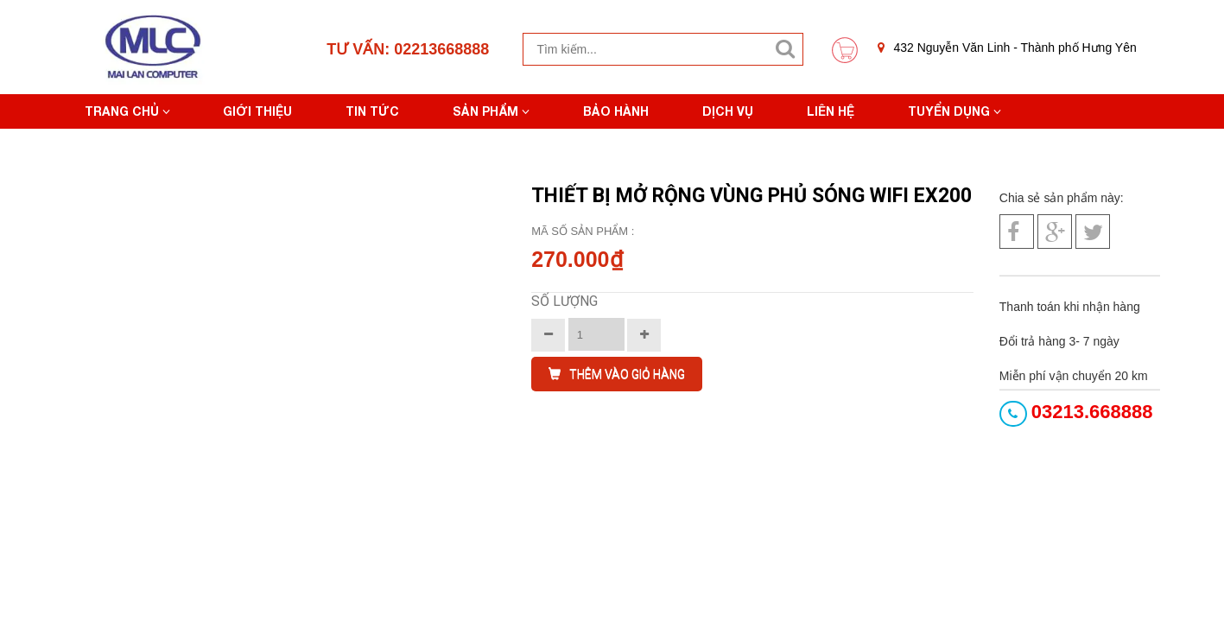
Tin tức (372, 111)
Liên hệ (830, 111)
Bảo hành (616, 111)
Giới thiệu (257, 111)
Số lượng (564, 301)
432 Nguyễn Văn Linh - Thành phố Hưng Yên (1007, 47)
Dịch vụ (727, 111)
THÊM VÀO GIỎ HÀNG (617, 374)
